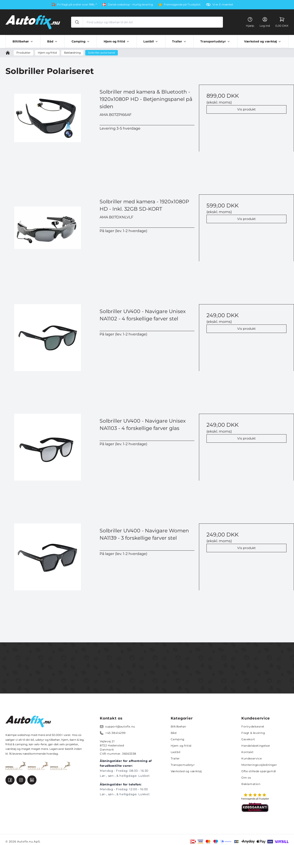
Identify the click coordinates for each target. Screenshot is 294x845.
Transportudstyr (183, 765)
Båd (174, 733)
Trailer (175, 758)
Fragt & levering (253, 733)
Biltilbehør (178, 726)
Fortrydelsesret (252, 726)
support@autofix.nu (120, 726)
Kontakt (247, 752)
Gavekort (248, 739)
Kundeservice (251, 758)
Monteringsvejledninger (259, 765)
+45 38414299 (115, 733)
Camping (177, 739)
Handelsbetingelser (255, 745)
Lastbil (176, 752)
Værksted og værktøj (186, 771)
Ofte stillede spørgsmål (258, 771)
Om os (246, 777)
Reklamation (250, 784)
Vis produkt (246, 109)
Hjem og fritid (181, 745)
